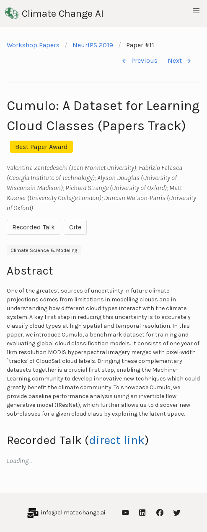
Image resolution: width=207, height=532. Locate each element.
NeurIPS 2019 (92, 45)
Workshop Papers (33, 45)
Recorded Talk (33, 227)
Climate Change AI (54, 13)
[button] (196, 11)
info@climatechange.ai (73, 512)
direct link (117, 440)
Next (180, 61)
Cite (75, 227)
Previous (139, 61)
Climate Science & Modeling (43, 250)
